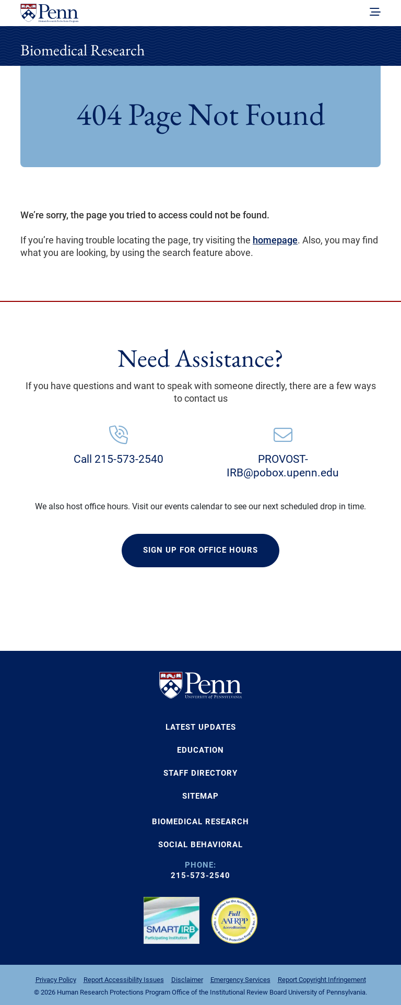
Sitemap (200, 796)
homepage (275, 240)
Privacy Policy (56, 980)
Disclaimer (187, 980)
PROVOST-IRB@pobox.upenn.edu (283, 466)
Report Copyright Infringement (322, 980)
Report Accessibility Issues (124, 980)
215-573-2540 (200, 875)
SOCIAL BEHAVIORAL (200, 844)
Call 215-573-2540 (118, 459)
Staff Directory (200, 773)
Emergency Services (240, 980)
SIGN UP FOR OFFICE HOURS (200, 550)
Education (200, 750)
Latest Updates (201, 727)
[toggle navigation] (375, 12)
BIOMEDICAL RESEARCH (200, 821)
